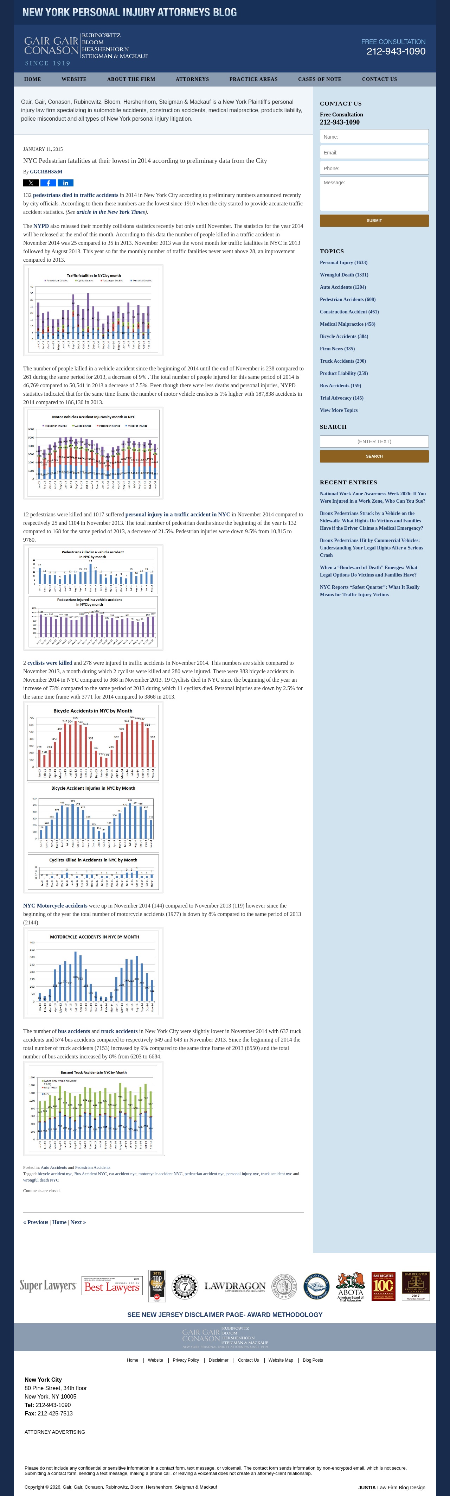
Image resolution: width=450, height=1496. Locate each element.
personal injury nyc (242, 1173)
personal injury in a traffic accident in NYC (178, 514)
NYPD (41, 226)
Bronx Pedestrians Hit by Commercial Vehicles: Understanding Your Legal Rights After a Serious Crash (371, 548)
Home (32, 79)
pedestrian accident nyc (204, 1173)
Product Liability (344, 373)
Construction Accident (349, 311)
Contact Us (379, 79)
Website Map (281, 1360)
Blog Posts (313, 1360)
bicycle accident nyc (55, 1173)
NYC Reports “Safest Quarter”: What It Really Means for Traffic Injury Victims (370, 591)
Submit (374, 220)
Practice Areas (254, 79)
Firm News (337, 348)
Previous (35, 1222)
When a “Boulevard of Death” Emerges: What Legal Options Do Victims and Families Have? (368, 571)
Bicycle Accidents (344, 336)
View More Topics (339, 410)
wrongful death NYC (41, 1180)
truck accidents (119, 1031)
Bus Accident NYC (90, 1173)
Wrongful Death (344, 275)
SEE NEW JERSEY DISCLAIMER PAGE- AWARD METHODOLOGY (225, 1314)
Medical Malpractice (347, 324)
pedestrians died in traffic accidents (76, 195)
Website (74, 79)
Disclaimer (219, 1360)
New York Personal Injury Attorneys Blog (86, 49)
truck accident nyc (276, 1173)
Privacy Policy (186, 1360)
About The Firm (131, 79)
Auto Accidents (54, 1167)
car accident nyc (122, 1173)
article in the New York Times (111, 212)
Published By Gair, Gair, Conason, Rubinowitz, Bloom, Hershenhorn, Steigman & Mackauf (393, 47)
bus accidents (74, 1031)
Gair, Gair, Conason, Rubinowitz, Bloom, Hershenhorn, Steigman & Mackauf (140, 1487)
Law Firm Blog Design (391, 1487)
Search (374, 456)
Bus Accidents (340, 385)
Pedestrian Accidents (92, 1167)
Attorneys (192, 79)
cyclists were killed (49, 663)
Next (78, 1222)
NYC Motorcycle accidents (56, 906)
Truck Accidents (343, 361)
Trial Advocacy (342, 398)
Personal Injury (343, 262)
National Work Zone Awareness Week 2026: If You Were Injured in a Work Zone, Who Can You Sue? (373, 497)
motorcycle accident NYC (160, 1173)
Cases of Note (320, 79)
